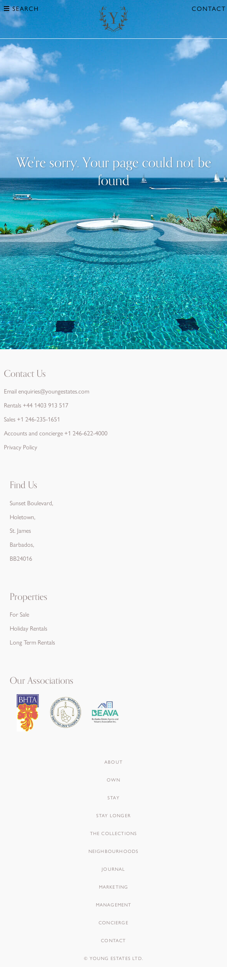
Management (114, 904)
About (113, 761)
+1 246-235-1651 (38, 418)
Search (21, 8)
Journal (113, 868)
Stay (113, 797)
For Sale (19, 614)
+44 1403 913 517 (45, 404)
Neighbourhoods (113, 850)
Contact (209, 8)
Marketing (113, 886)
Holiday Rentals (28, 628)
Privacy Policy (20, 446)
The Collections (113, 833)
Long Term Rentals (32, 642)
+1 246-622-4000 (85, 432)
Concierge (113, 922)
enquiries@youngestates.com (53, 390)
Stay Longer (113, 815)
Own (113, 779)
